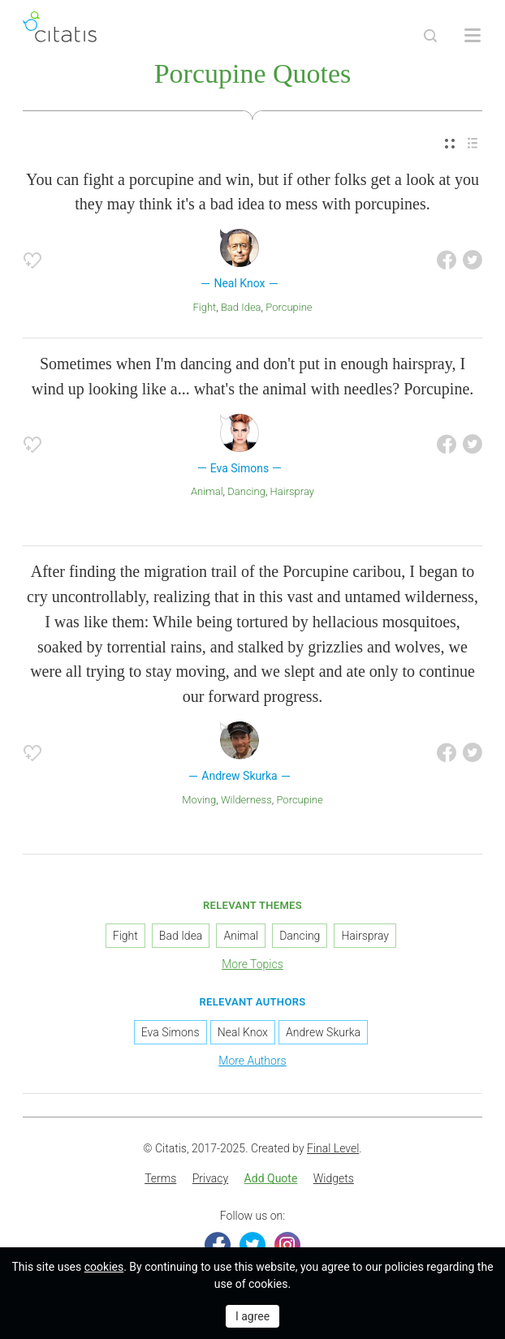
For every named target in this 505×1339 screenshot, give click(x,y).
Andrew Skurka (323, 1032)
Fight (204, 307)
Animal (207, 491)
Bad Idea (241, 307)
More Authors (252, 1060)
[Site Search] (430, 35)
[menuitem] (450, 144)
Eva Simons (170, 1032)
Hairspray (292, 491)
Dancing (246, 491)
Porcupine (288, 307)
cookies (103, 1266)
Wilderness (246, 800)
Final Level (333, 1148)
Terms (160, 1178)
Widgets (333, 1178)
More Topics (252, 964)
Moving (199, 800)
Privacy (210, 1178)
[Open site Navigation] (472, 35)
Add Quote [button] (271, 1178)
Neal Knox (243, 1032)
